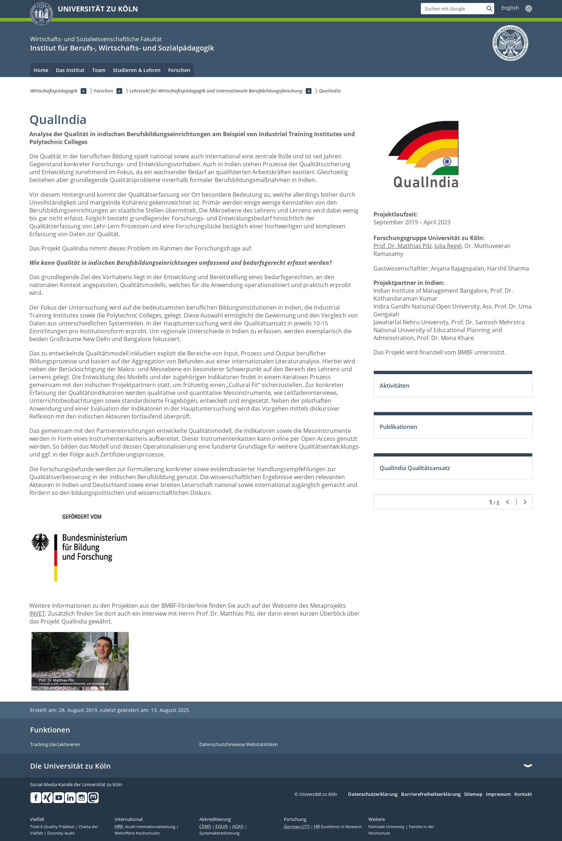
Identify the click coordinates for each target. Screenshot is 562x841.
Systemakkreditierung (219, 833)
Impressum (498, 794)
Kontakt (523, 794)
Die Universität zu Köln (70, 766)
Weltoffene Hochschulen (137, 833)
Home (41, 70)
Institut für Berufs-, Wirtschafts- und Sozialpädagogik (122, 48)
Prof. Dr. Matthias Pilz (402, 246)
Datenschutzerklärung (372, 794)
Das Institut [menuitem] (70, 70)
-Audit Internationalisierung (145, 826)
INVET (37, 613)
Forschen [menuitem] (179, 70)
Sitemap (473, 794)
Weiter (525, 502)
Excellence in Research (338, 826)
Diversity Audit (61, 833)
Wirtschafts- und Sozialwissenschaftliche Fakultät (96, 39)
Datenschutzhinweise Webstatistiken (238, 744)
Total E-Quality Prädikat (52, 826)
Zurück (507, 502)
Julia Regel (448, 246)
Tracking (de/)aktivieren (55, 744)
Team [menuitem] (98, 70)
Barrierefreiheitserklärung (431, 794)
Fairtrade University (387, 826)
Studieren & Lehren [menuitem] (137, 70)
